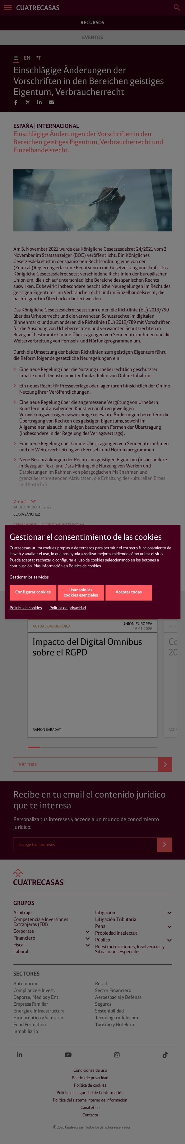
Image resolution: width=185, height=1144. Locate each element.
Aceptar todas (129, 592)
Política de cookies (85, 566)
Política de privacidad (67, 608)
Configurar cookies (33, 592)
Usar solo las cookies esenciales (81, 593)
